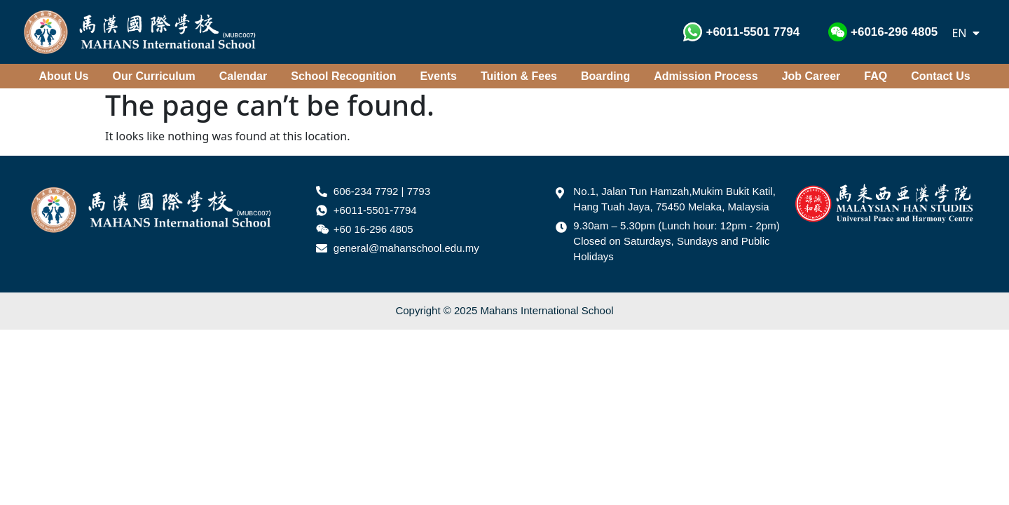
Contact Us (940, 76)
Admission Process (706, 76)
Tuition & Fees (519, 76)
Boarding (605, 76)
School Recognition (343, 76)
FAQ (875, 76)
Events (438, 76)
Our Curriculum (154, 76)
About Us (63, 76)
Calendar (243, 76)
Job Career (811, 76)
